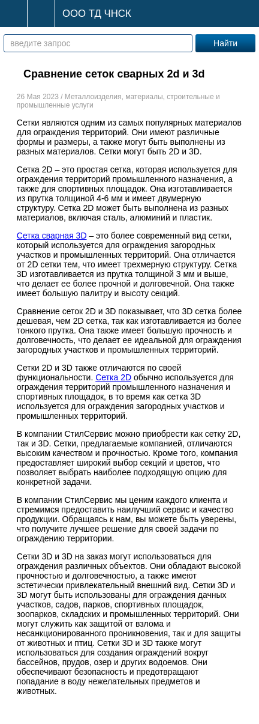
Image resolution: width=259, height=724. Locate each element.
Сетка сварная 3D (52, 235)
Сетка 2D (113, 377)
